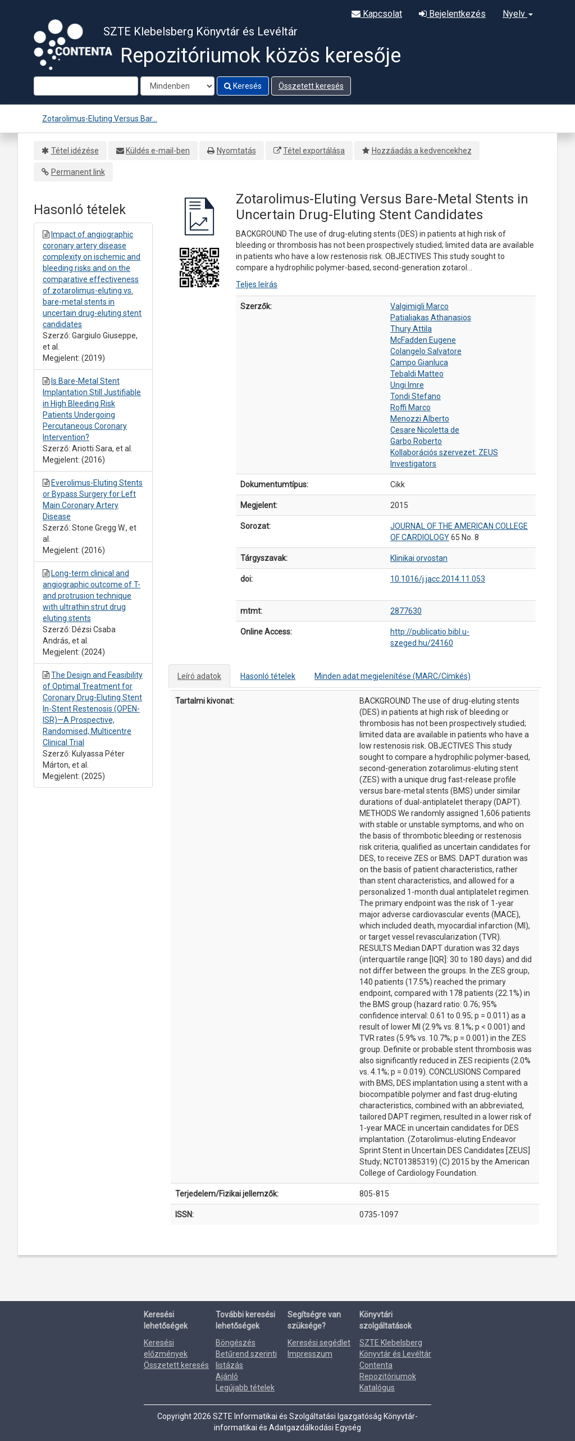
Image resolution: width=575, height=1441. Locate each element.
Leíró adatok (199, 676)
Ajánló (227, 1376)
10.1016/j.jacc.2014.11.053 (437, 578)
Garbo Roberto (416, 441)
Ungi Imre (407, 384)
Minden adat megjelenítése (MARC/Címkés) (392, 676)
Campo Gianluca (419, 362)
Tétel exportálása (314, 150)
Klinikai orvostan (419, 558)
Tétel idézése (75, 150)
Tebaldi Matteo (417, 373)
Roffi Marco (410, 407)
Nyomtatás (236, 150)
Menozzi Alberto (419, 418)
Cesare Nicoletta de (424, 429)
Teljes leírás (256, 284)
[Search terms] (86, 86)
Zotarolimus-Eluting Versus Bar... (99, 118)
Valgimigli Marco (419, 306)
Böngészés (235, 1342)
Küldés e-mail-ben (158, 150)
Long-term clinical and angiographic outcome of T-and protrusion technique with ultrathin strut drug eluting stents (91, 596)
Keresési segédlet (319, 1342)
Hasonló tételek (267, 676)
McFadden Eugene (423, 340)
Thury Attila (411, 328)
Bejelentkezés (452, 13)
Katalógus (377, 1387)
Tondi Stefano (415, 396)
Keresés (243, 85)
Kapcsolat (377, 13)
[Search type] (177, 86)
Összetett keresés (311, 85)
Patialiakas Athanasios (430, 317)
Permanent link (78, 171)
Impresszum (310, 1353)
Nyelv (518, 13)
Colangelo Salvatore (426, 351)
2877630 (406, 610)
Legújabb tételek (245, 1387)
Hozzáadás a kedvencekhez (422, 150)
